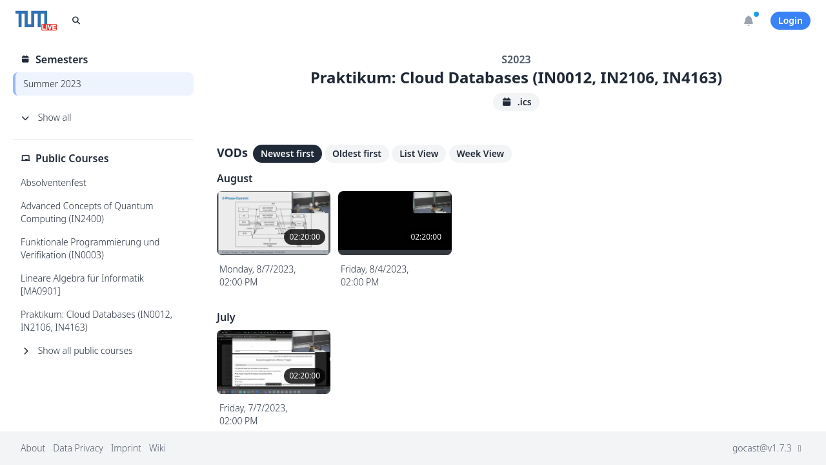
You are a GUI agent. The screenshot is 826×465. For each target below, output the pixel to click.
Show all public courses (77, 350)
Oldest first (356, 153)
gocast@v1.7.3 (768, 448)
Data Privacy (78, 448)
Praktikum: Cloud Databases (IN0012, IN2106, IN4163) (96, 320)
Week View (481, 153)
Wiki (157, 448)
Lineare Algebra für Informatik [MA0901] (82, 284)
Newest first (287, 153)
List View (418, 153)
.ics (516, 102)
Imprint (126, 448)
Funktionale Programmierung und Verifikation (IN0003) (90, 248)
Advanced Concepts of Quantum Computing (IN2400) (87, 212)
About (33, 448)
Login (790, 20)
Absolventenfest (53, 182)
